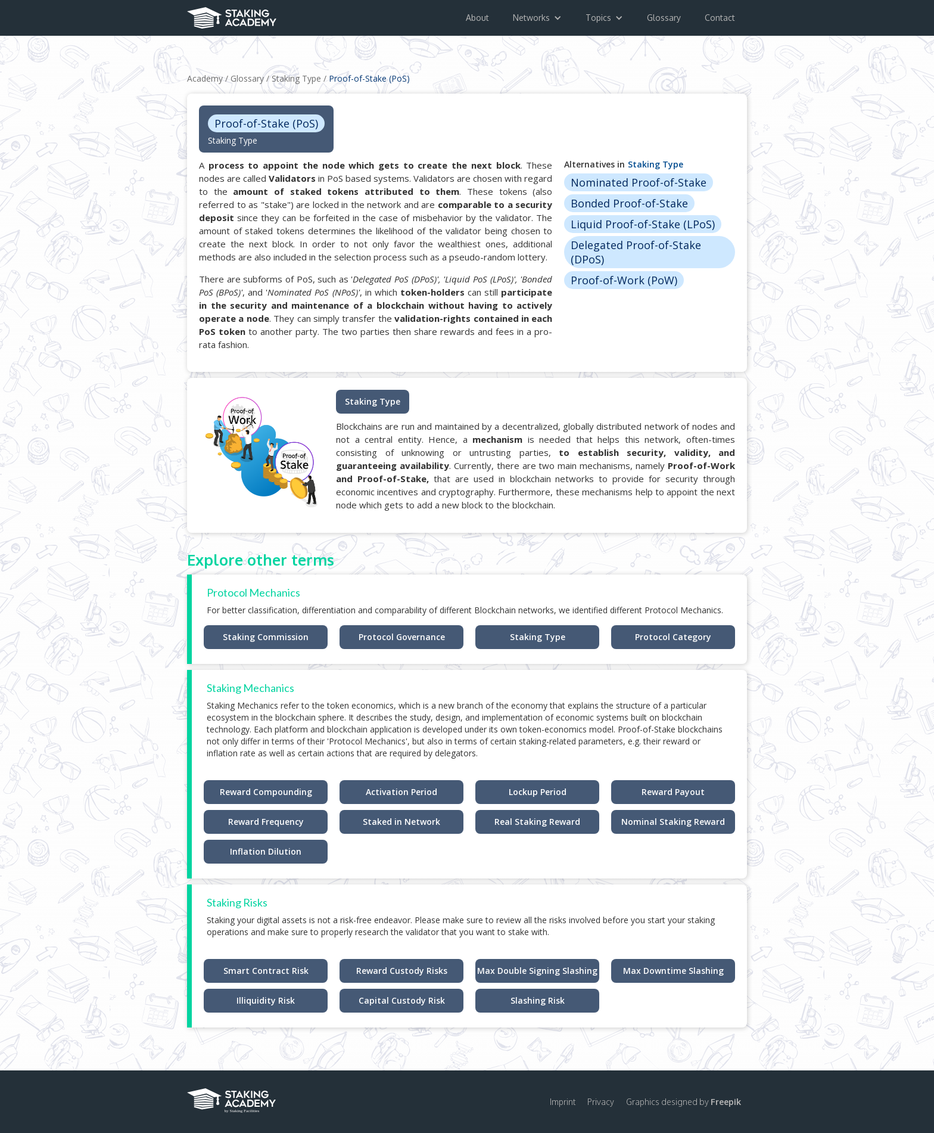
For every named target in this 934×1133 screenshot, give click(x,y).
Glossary (664, 18)
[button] (537, 18)
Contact (720, 18)
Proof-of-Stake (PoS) (369, 78)
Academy (205, 78)
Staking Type (296, 78)
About (477, 18)
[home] (231, 14)
